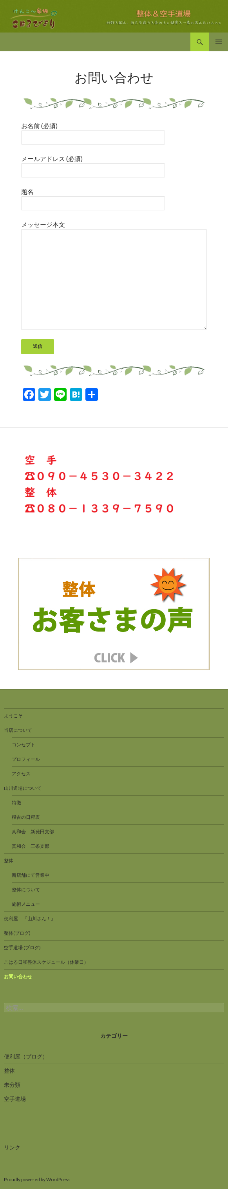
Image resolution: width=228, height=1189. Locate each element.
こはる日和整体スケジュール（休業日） (46, 962)
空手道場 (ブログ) (22, 947)
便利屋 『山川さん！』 (30, 918)
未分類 (12, 1084)
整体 (8, 860)
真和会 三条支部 (30, 846)
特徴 (16, 802)
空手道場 (15, 1098)
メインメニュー (218, 42)
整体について (26, 889)
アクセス (21, 773)
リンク (12, 1147)
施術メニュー (26, 904)
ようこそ (13, 715)
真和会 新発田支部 (33, 831)
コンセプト (23, 744)
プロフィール (26, 759)
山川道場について (23, 788)
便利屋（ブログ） (26, 1056)
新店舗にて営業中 (30, 875)
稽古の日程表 (26, 817)
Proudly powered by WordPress (37, 1179)
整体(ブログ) (17, 933)
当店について (18, 730)
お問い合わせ (18, 976)
